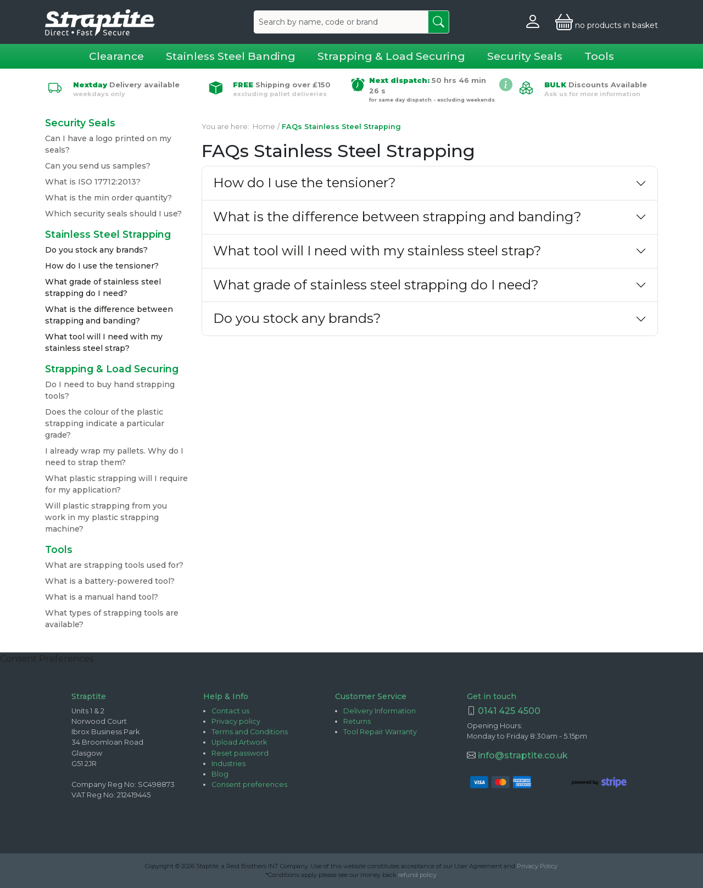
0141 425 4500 (509, 711)
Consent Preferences (46, 659)
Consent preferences (249, 784)
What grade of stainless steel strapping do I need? (376, 285)
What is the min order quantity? (108, 198)
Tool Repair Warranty (380, 732)
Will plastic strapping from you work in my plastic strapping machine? (106, 517)
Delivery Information (379, 711)
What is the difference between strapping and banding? (397, 217)
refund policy (417, 875)
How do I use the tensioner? (102, 266)
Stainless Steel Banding (230, 56)
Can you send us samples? (97, 166)
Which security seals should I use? (113, 214)
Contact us (230, 711)
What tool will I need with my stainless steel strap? (377, 251)
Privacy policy (235, 721)
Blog (219, 774)
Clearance (116, 56)
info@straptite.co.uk (522, 755)
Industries (228, 763)
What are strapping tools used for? (114, 565)
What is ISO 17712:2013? (93, 182)
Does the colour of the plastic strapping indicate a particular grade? (104, 423)
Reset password (240, 753)
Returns (357, 721)
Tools (599, 56)
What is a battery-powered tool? (110, 581)
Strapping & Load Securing (391, 56)
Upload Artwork (239, 742)
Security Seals (524, 56)
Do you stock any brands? (96, 250)
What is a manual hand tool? (101, 597)
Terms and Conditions (249, 732)
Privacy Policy (537, 866)
